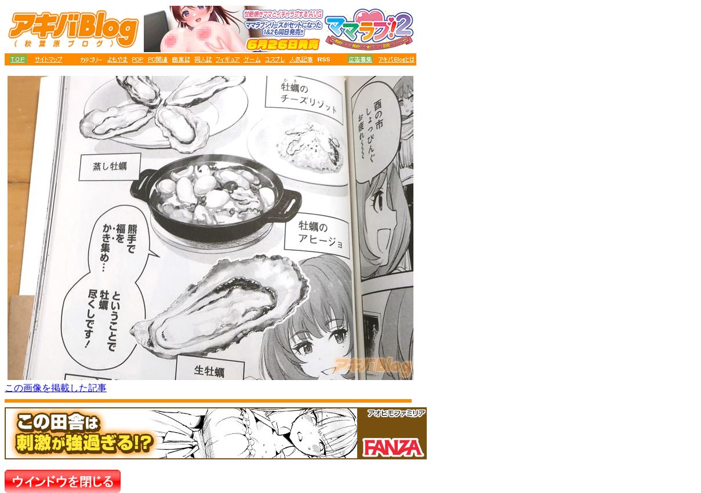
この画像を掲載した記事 (56, 388)
